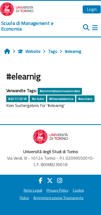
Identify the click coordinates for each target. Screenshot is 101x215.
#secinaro (85, 98)
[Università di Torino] (17, 8)
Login (92, 9)
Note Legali (33, 190)
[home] (33, 26)
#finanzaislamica (61, 98)
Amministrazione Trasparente (58, 198)
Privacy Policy (57, 190)
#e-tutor (38, 98)
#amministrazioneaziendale (60, 91)
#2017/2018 (17, 98)
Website (29, 51)
